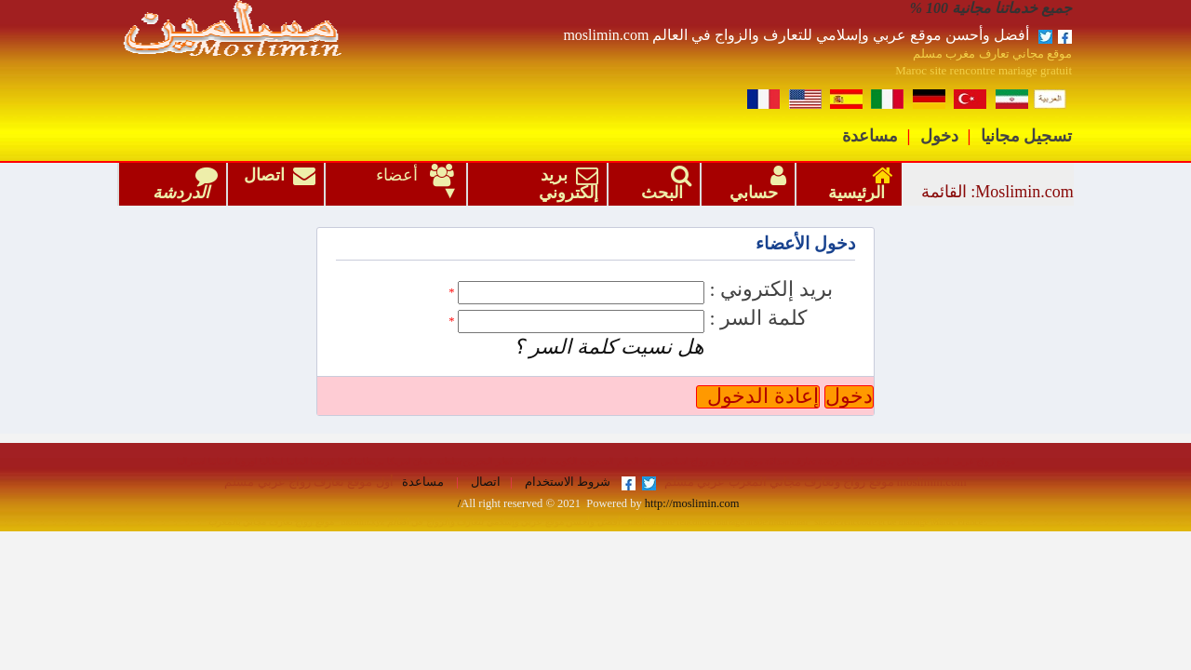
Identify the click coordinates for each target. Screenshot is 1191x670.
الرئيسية (856, 184)
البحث (662, 184)
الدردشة (181, 184)
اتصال (279, 184)
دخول (939, 136)
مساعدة (870, 136)
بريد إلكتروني (564, 184)
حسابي (753, 184)
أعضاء (402, 175)
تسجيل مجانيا (1027, 136)
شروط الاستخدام (566, 482)
